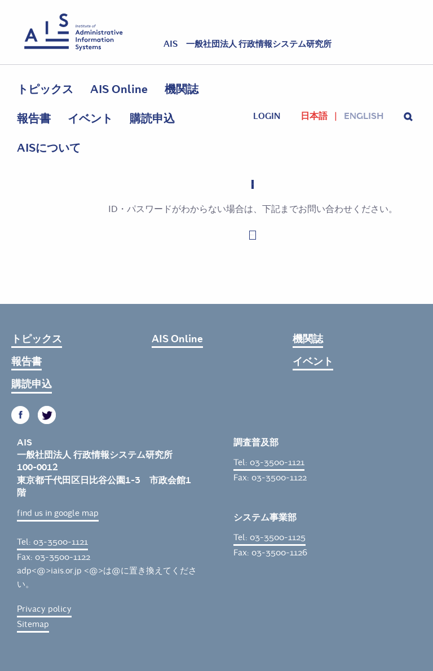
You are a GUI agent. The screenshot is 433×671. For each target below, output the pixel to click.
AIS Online (119, 89)
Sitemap (33, 624)
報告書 (34, 119)
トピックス (45, 89)
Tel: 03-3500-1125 (269, 537)
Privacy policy (44, 609)
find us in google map (58, 513)
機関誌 (181, 89)
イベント (90, 119)
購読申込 (152, 119)
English (363, 116)
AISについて (49, 148)
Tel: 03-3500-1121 (52, 542)
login (266, 116)
